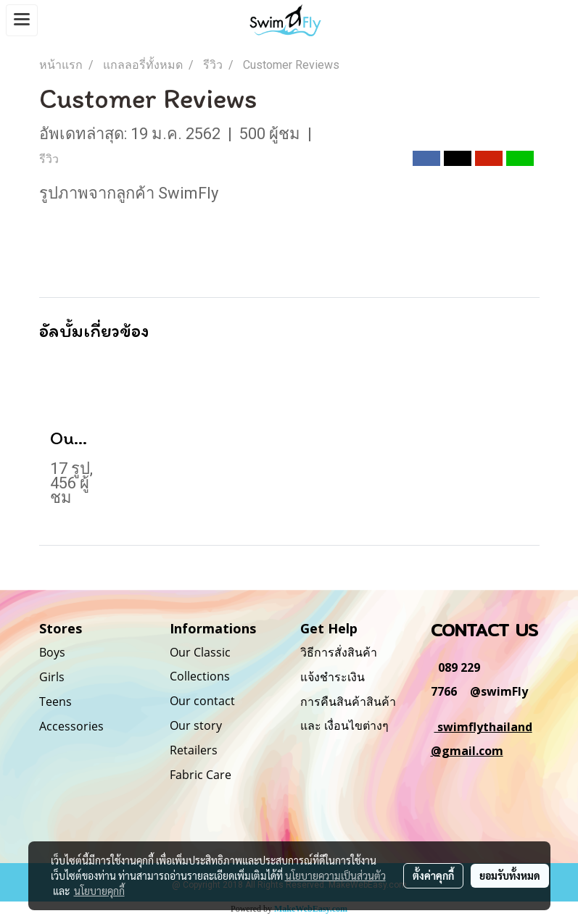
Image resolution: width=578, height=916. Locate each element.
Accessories (71, 726)
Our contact (202, 701)
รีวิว (49, 159)
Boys (52, 652)
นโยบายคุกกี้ (99, 890)
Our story (196, 725)
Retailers (194, 750)
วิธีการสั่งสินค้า (338, 652)
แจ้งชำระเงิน (332, 677)
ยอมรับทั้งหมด (509, 875)
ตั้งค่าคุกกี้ (433, 875)
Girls (52, 677)
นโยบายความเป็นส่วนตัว (335, 875)
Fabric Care (200, 775)
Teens (55, 701)
